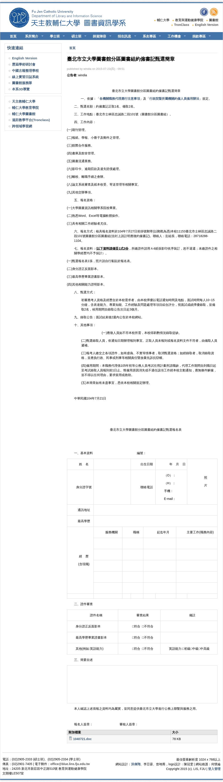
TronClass (181, 25)
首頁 (13, 36)
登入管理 (214, 769)
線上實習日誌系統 (25, 77)
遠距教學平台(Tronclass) (31, 120)
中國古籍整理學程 (25, 70)
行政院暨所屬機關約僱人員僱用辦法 (174, 98)
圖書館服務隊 (22, 83)
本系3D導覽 (21, 89)
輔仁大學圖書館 (23, 114)
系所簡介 (32, 36)
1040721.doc (82, 739)
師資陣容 (100, 36)
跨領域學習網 (22, 126)
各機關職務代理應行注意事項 (119, 98)
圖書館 (213, 20)
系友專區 (150, 36)
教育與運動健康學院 (189, 20)
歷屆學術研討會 (23, 64)
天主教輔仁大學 (23, 101)
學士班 (55, 36)
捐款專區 (199, 36)
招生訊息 (125, 36)
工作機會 (175, 36)
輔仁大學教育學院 (25, 108)
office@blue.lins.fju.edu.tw (70, 764)
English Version (206, 25)
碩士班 (77, 36)
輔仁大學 (163, 20)
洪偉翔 (135, 764)
